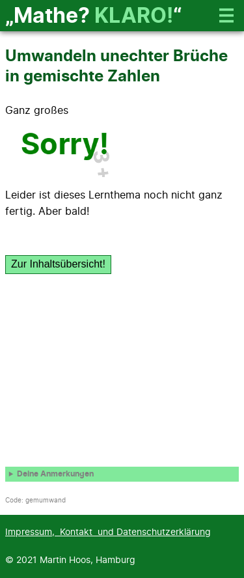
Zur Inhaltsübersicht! (58, 263)
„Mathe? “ (93, 16)
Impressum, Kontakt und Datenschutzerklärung (108, 532)
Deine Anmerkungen (55, 474)
